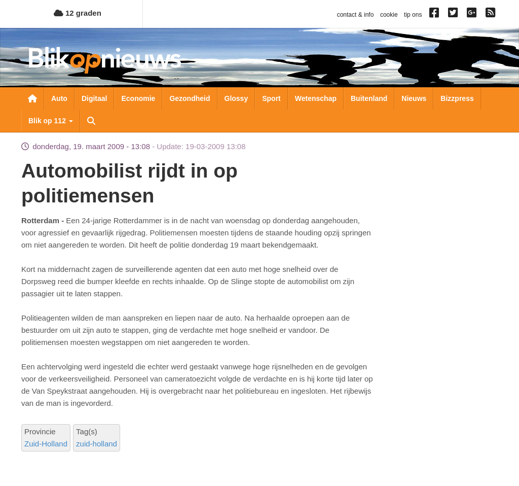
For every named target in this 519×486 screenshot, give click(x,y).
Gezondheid (189, 98)
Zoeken (91, 121)
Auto (59, 98)
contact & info (355, 14)
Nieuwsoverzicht (32, 98)
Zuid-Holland (45, 443)
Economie (138, 98)
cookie (389, 14)
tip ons (413, 14)
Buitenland (369, 98)
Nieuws (413, 98)
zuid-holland (96, 443)
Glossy (236, 98)
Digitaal (94, 98)
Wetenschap (316, 98)
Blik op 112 (50, 121)
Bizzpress (456, 98)
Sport (271, 98)
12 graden (77, 13)
